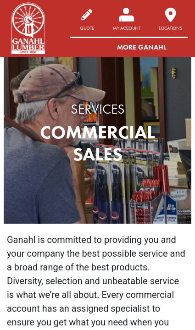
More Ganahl (142, 47)
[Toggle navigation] (178, 47)
